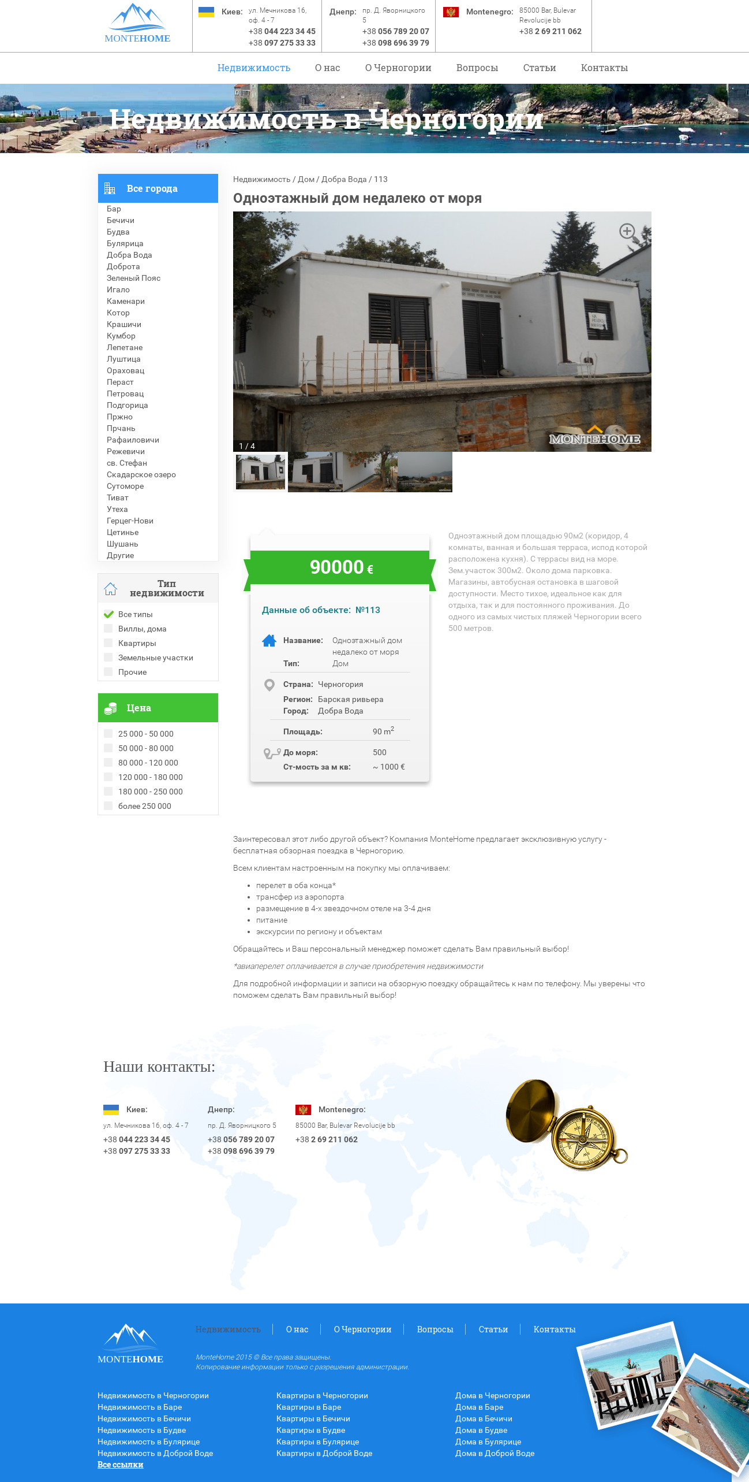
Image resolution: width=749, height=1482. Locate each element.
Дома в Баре (479, 1407)
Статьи (539, 67)
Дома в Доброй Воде (494, 1453)
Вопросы (477, 67)
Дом (306, 179)
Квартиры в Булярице (317, 1441)
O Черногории (398, 67)
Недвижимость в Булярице (149, 1441)
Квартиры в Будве (310, 1430)
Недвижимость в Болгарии (149, 855)
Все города (152, 188)
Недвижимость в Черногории (153, 1395)
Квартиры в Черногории (322, 1395)
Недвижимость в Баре (140, 1407)
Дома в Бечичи (483, 1418)
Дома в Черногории (492, 1395)
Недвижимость (254, 67)
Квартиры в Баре (308, 1407)
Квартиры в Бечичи (313, 1418)
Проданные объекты (137, 832)
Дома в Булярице (488, 1441)
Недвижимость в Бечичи (144, 1418)
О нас (327, 67)
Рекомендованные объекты (151, 844)
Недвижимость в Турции (144, 878)
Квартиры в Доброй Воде (324, 1453)
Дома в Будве (481, 1430)
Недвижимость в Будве (142, 1430)
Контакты (604, 67)
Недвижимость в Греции (144, 867)
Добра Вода (344, 179)
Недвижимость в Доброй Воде (155, 1453)
